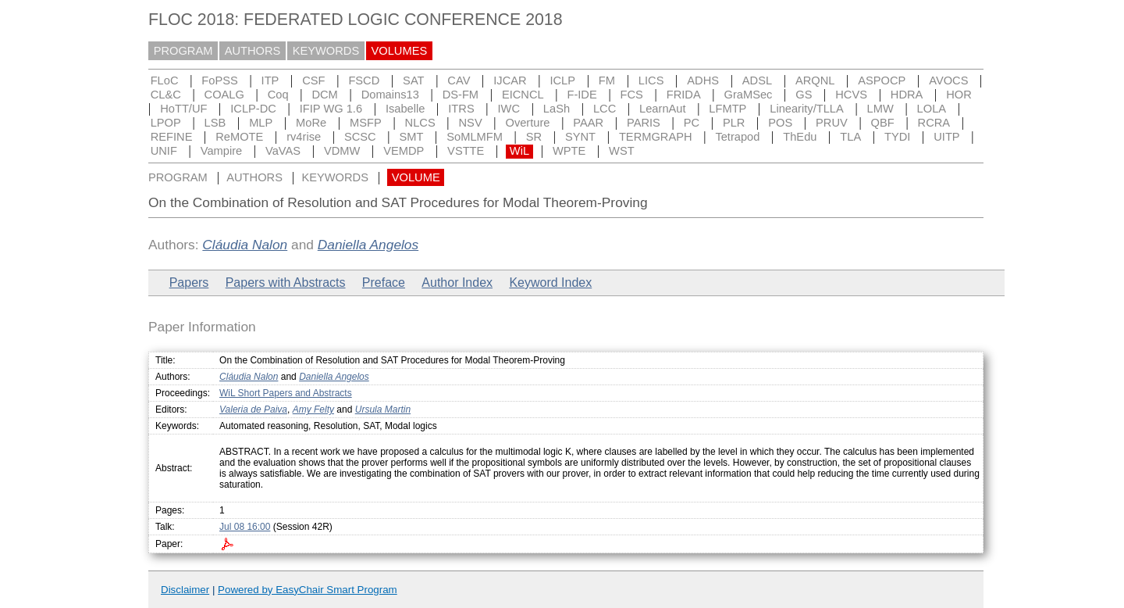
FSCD (363, 80)
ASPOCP (881, 80)
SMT (412, 137)
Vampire (222, 151)
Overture (527, 122)
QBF (883, 122)
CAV (458, 80)
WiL (519, 151)
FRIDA (684, 94)
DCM (324, 94)
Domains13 (390, 94)
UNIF (164, 151)
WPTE (569, 151)
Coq (278, 94)
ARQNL (815, 80)
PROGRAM (183, 51)
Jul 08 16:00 (244, 526)
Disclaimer (185, 589)
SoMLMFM (474, 137)
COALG (224, 94)
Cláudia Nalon (244, 244)
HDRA (907, 94)
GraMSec (748, 94)
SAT (413, 80)
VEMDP (403, 151)
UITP (946, 137)
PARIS (643, 122)
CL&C (166, 94)
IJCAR (509, 80)
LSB (215, 122)
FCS (632, 94)
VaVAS (283, 151)
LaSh (556, 108)
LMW (880, 108)
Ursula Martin (383, 409)
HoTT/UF (183, 108)
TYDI (897, 137)
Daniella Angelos (368, 244)
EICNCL (523, 94)
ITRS (461, 108)
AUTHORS (253, 51)
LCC (604, 108)
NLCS (420, 122)
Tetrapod (737, 137)
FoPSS (219, 80)
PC (691, 122)
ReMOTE (239, 137)
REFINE (172, 137)
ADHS (703, 80)
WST (622, 151)
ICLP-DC (253, 108)
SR (534, 137)
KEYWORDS (326, 51)
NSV (470, 122)
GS (803, 94)
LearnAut (662, 108)
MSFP (366, 122)
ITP (270, 80)
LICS (651, 80)
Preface (383, 282)
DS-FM (460, 94)
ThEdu (799, 137)
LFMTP (727, 108)
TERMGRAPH (655, 137)
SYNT (580, 137)
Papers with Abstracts (286, 282)
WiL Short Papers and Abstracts (285, 393)
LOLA (931, 108)
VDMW (342, 151)
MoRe (311, 122)
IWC (509, 108)
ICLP (562, 80)
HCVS (851, 94)
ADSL (757, 80)
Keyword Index (550, 282)
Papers (189, 282)
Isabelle (405, 108)
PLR (734, 122)
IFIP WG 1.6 (331, 108)
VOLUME (416, 177)
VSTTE (465, 151)
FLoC (165, 80)
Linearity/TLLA (807, 108)
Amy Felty (313, 409)
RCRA (934, 122)
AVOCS (948, 80)
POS (780, 122)
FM (607, 80)
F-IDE (581, 94)
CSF (313, 80)
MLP (260, 122)
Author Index (457, 282)
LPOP (166, 122)
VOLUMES (400, 51)
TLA (850, 137)
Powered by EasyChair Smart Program (307, 589)
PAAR (588, 122)
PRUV (832, 122)
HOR (959, 94)
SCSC (360, 137)
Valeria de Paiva (253, 409)
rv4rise (303, 137)
